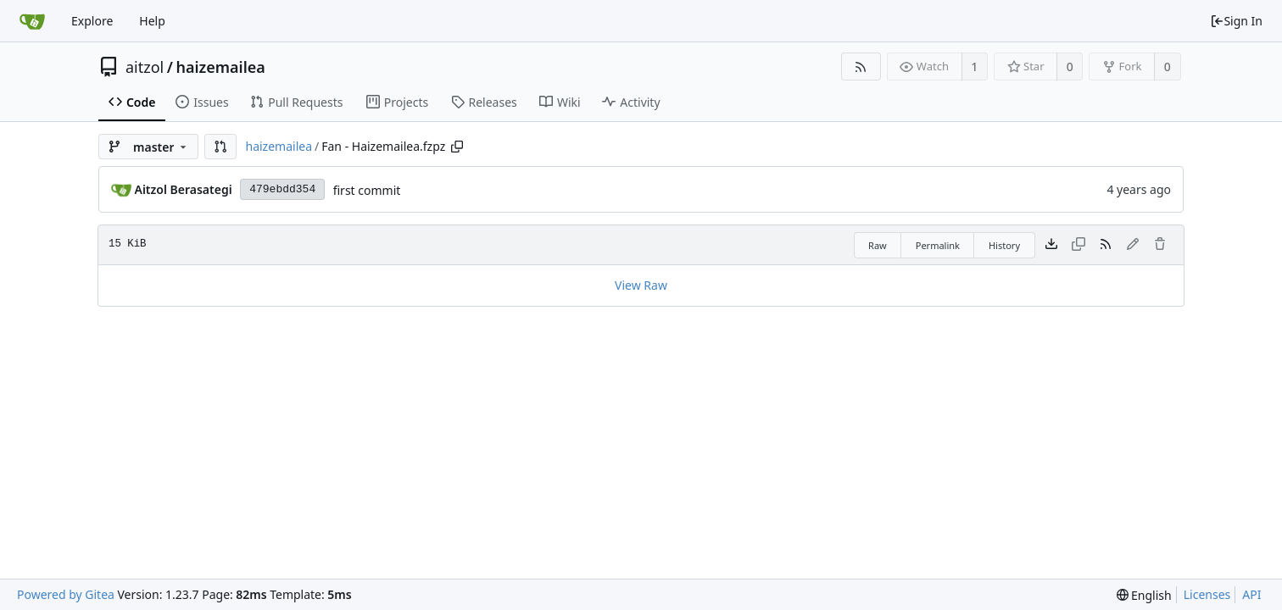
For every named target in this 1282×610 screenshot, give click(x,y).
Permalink (938, 245)
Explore (92, 21)
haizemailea (220, 66)
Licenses (1207, 594)
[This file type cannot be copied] (1078, 244)
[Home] (32, 21)
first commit (367, 190)
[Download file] (1051, 244)
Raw (877, 245)
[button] (220, 146)
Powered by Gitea (65, 594)
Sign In (1236, 21)
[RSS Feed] (861, 66)
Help (152, 21)
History (1004, 245)
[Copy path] (457, 146)
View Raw (641, 285)
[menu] (1144, 595)
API (1251, 594)
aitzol (144, 66)
